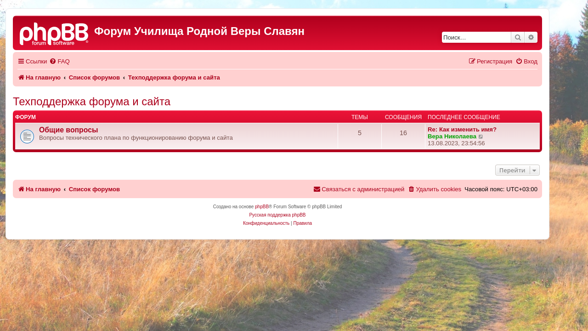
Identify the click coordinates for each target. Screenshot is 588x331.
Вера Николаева (468, 136)
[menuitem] (76, 61)
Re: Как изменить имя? (478, 129)
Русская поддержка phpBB (294, 214)
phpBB (278, 206)
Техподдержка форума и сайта (108, 101)
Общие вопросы (85, 130)
